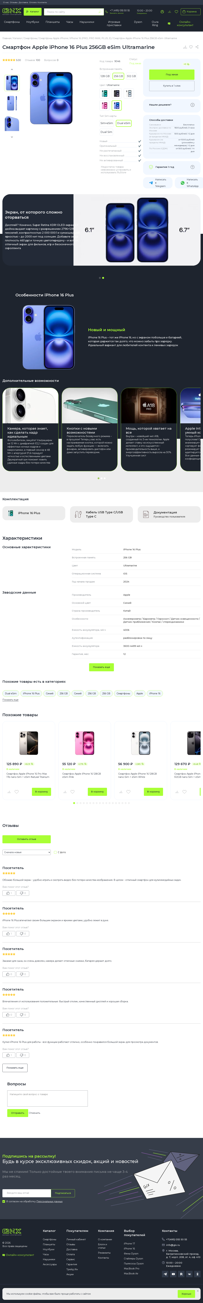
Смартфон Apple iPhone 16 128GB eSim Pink (81, 775)
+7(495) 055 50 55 (176, 1239)
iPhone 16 (154, 693)
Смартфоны (12, 21)
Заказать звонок (117, 13)
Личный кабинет (76, 1239)
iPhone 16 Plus (31, 693)
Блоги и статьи (102, 1246)
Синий (49, 693)
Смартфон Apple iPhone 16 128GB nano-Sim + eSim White (137, 775)
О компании (105, 1239)
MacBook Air (131, 1273)
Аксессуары (50, 1264)
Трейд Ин (72, 1269)
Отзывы (14, 2)
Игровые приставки (114, 23)
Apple (139, 693)
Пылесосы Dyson (134, 1263)
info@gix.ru (173, 1245)
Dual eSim (11, 693)
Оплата (33, 2)
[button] (100, 278)
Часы (69, 21)
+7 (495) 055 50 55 (120, 10)
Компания (106, 1231)
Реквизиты (104, 1252)
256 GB (64, 693)
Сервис (70, 1259)
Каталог (49, 1231)
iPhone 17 (129, 1243)
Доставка (23, 2)
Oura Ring (155, 23)
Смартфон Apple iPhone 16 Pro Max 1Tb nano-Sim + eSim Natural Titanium (27, 775)
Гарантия (71, 1264)
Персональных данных (49, 1201)
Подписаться (63, 1193)
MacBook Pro (131, 1268)
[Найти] (100, 12)
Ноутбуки (32, 21)
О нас (6, 2)
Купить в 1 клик (172, 85)
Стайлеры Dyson (133, 1258)
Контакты (42, 2)
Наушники (87, 21)
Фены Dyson (131, 1253)
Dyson (138, 21)
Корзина (189, 11)
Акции (70, 1274)
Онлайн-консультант (180, 23)
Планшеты (53, 21)
